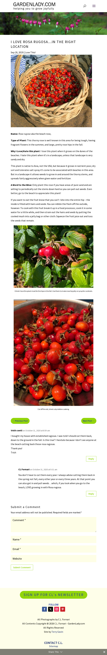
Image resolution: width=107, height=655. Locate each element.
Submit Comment (22, 567)
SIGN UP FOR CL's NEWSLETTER (54, 594)
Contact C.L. (53, 643)
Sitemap (53, 646)
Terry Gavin (57, 631)
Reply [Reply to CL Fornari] (91, 493)
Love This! (30, 52)
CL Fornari (23, 469)
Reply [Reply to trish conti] (91, 458)
